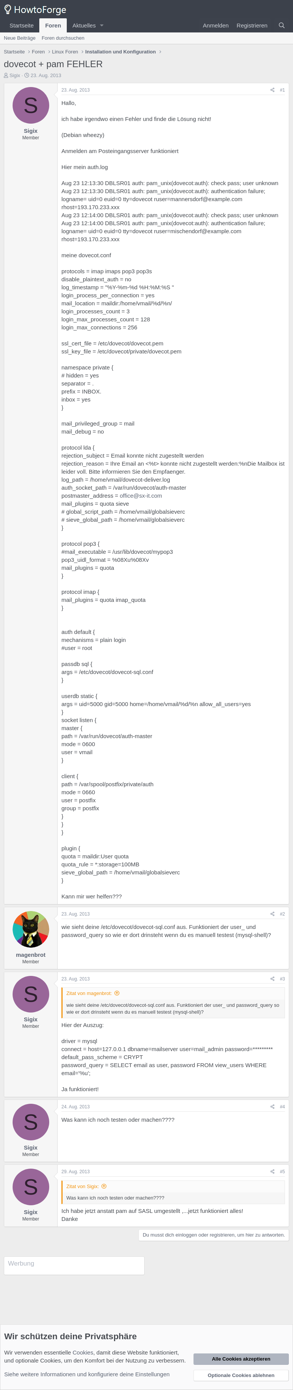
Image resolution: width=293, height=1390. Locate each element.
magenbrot (31, 954)
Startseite (22, 25)
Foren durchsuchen (63, 38)
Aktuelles (84, 25)
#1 (282, 90)
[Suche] (281, 25)
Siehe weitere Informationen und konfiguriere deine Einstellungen (87, 1374)
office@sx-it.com (141, 495)
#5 (282, 1171)
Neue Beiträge (19, 38)
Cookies (82, 1352)
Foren (53, 25)
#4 (282, 1106)
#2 (282, 914)
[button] (102, 25)
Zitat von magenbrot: (89, 993)
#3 (282, 979)
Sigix (15, 75)
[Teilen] (272, 90)
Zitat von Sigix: (82, 1186)
